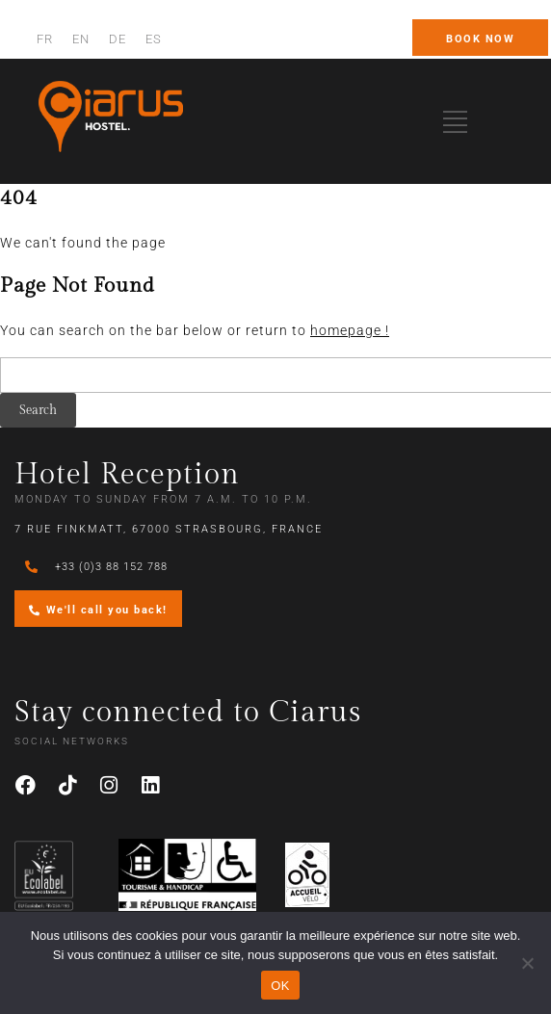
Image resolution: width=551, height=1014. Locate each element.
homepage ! (349, 330)
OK (280, 985)
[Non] (527, 963)
